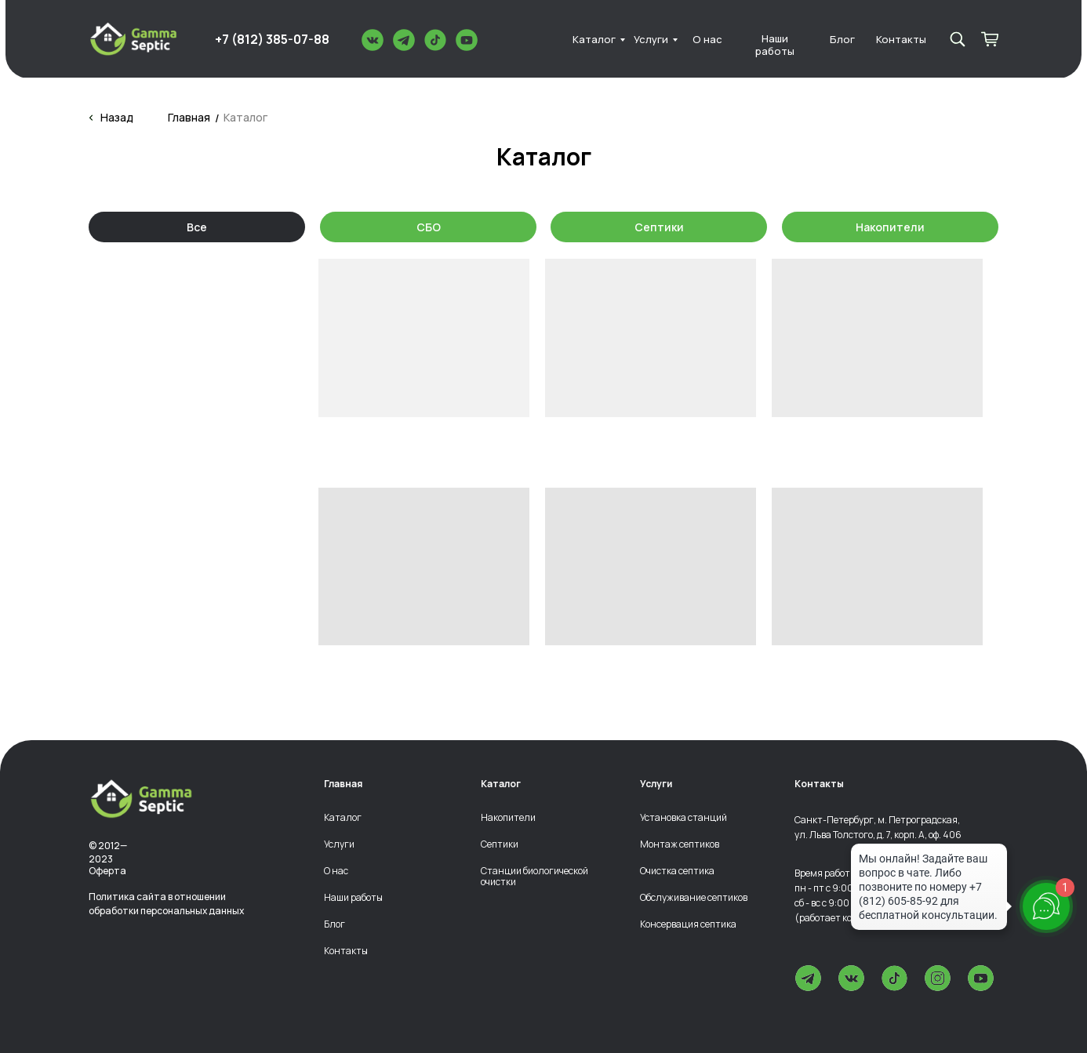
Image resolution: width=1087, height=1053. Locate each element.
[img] (133, 39)
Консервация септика (688, 924)
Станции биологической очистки (534, 876)
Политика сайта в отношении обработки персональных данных (166, 904)
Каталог (594, 39)
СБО (428, 227)
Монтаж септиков (679, 844)
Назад (116, 117)
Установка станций (683, 817)
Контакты (901, 39)
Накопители (890, 227)
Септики (659, 227)
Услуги (651, 39)
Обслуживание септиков (693, 897)
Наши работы (774, 45)
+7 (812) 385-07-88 (272, 39)
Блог (842, 39)
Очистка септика (677, 871)
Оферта (107, 870)
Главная (189, 117)
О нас (707, 39)
